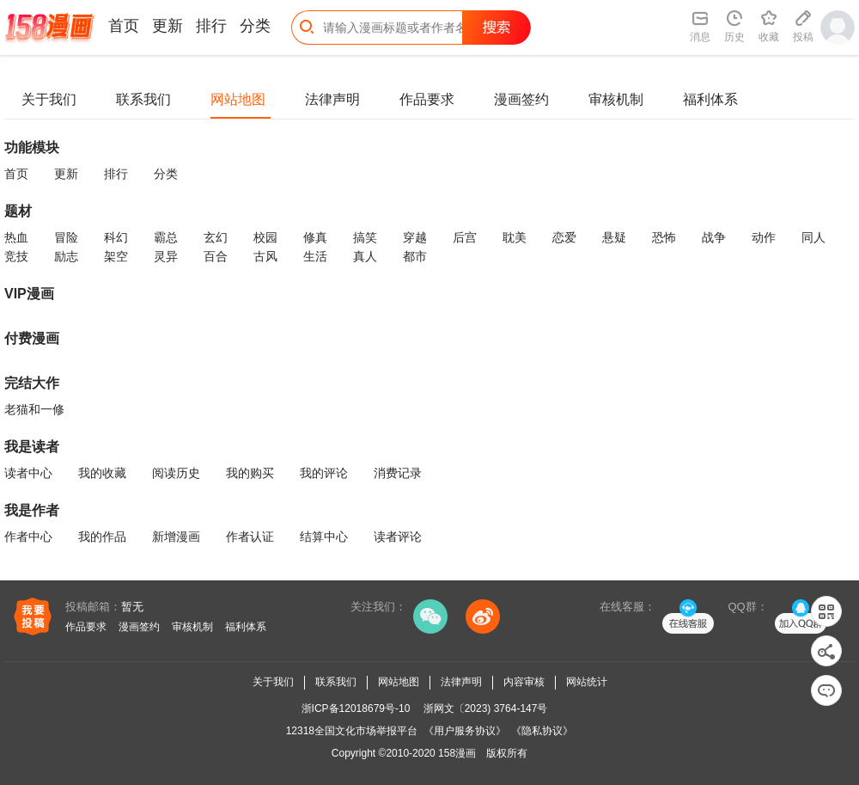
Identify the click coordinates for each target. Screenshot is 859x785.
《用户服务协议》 (464, 731)
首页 (123, 25)
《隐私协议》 (542, 731)
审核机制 (615, 99)
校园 (265, 237)
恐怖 (664, 237)
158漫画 (457, 753)
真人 (365, 256)
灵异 (166, 256)
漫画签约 (521, 99)
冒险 (66, 237)
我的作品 (102, 536)
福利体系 (710, 99)
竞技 (16, 256)
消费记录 (398, 473)
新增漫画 (176, 536)
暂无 (132, 606)
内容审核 (524, 682)
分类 (255, 25)
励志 (66, 256)
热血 (16, 237)
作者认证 (250, 536)
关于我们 (48, 99)
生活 (315, 256)
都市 (415, 256)
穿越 (415, 237)
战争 (714, 237)
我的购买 (250, 473)
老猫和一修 (34, 409)
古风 (265, 256)
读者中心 (28, 473)
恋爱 (564, 237)
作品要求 (426, 99)
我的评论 (324, 473)
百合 (216, 256)
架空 (116, 256)
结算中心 (324, 536)
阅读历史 (176, 473)
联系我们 (143, 99)
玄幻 (216, 237)
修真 (315, 237)
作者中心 (28, 536)
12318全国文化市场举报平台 (351, 731)
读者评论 (398, 536)
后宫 (465, 237)
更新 (167, 25)
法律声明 (332, 99)
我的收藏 (102, 473)
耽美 (515, 237)
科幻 (116, 237)
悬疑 (614, 237)
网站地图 (237, 99)
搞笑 (365, 237)
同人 (813, 237)
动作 (764, 237)
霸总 (166, 237)
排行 (211, 25)
